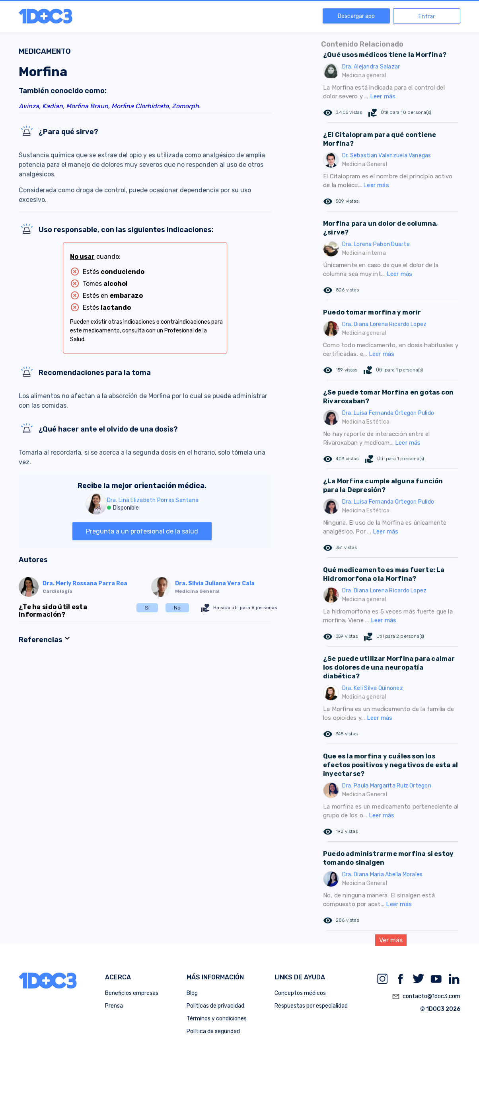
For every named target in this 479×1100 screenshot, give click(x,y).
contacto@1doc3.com (426, 996)
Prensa (114, 1005)
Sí (147, 608)
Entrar (427, 16)
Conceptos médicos (300, 993)
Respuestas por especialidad (311, 1005)
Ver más (391, 940)
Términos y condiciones (217, 1018)
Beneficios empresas (131, 993)
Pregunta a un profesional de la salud (142, 531)
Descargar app (356, 16)
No (177, 608)
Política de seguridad (213, 1031)
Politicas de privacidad (215, 1005)
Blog (192, 993)
